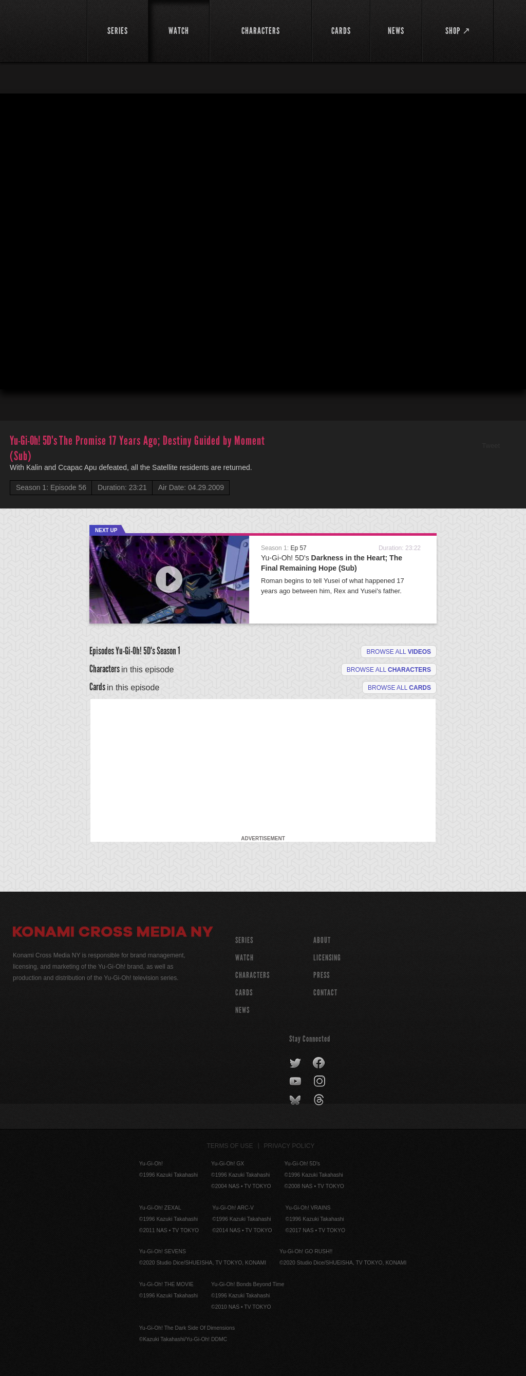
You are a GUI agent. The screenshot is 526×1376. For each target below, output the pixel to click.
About (322, 940)
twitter (295, 1063)
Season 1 (168, 651)
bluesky (296, 1100)
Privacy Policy (289, 1145)
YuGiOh (44, 31)
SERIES (244, 940)
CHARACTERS (252, 975)
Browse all (398, 651)
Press (321, 975)
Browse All (399, 687)
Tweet (491, 445)
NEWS (242, 1010)
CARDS (244, 992)
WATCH (244, 958)
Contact (325, 992)
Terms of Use (230, 1145)
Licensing (327, 958)
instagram (320, 1082)
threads (320, 1100)
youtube (296, 1082)
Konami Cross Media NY (113, 933)
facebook (319, 1063)
